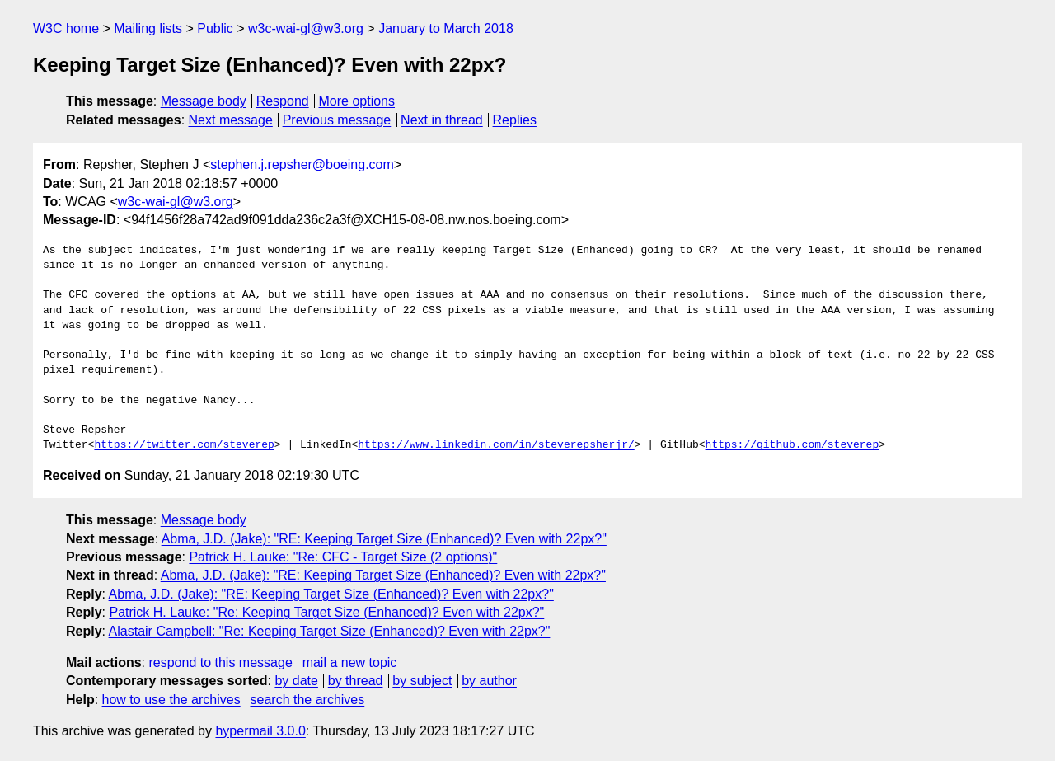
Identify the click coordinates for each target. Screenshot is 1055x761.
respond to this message (220, 662)
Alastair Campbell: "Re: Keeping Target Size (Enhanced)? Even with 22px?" (330, 631)
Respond (282, 101)
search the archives (308, 700)
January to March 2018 (445, 28)
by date (295, 681)
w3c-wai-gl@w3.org (305, 28)
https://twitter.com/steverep (184, 445)
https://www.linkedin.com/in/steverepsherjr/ (496, 445)
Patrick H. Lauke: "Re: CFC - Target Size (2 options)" (343, 557)
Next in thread (442, 120)
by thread (355, 681)
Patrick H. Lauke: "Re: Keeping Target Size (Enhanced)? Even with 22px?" (326, 612)
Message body (203, 101)
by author (489, 681)
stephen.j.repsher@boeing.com (302, 164)
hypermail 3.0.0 (260, 731)
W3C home (66, 28)
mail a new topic (349, 662)
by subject (422, 681)
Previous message (337, 120)
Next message (231, 120)
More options (357, 101)
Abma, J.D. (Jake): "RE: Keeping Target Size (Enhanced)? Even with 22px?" (384, 539)
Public (215, 28)
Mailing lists (148, 28)
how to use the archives (171, 700)
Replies (515, 120)
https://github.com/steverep (792, 445)
